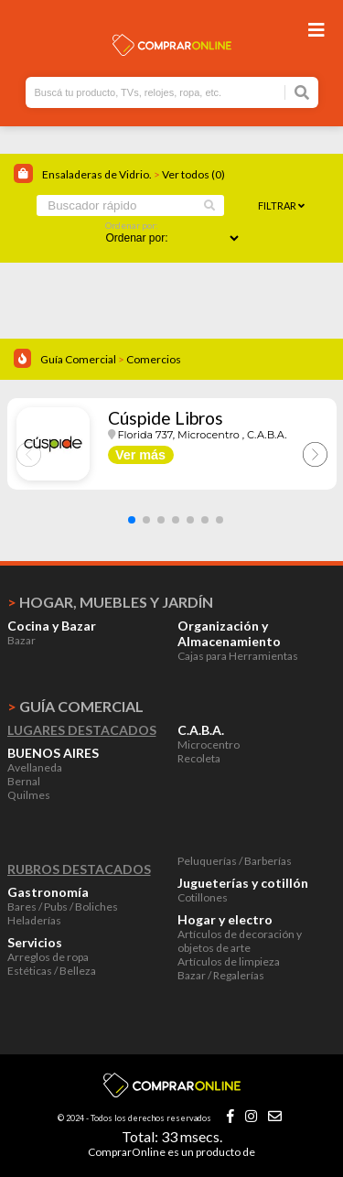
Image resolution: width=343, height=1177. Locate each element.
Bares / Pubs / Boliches (62, 906)
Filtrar (281, 205)
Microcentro (208, 744)
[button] (131, 520)
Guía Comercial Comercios (110, 359)
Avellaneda (34, 767)
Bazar (21, 640)
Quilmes (28, 795)
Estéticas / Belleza (51, 970)
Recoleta (198, 758)
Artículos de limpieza (228, 961)
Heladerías (34, 920)
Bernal (23, 781)
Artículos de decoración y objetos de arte (239, 941)
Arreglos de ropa (48, 957)
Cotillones (202, 897)
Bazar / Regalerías (220, 975)
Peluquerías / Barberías (234, 861)
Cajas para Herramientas (237, 656)
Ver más (140, 455)
